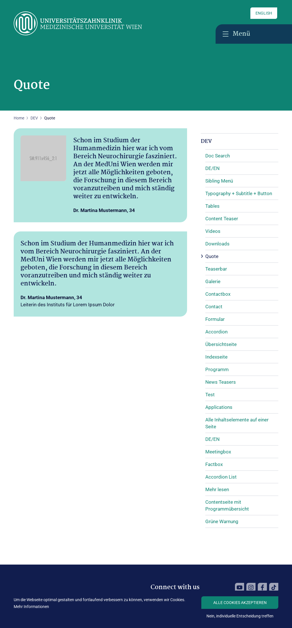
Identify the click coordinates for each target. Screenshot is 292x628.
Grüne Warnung (221, 521)
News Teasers (220, 382)
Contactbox (217, 294)
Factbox (214, 464)
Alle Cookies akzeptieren (240, 602)
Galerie (212, 281)
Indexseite (216, 357)
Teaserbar (216, 269)
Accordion (216, 332)
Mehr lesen (217, 489)
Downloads (217, 244)
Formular (215, 319)
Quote (211, 256)
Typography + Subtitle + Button (238, 193)
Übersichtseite (221, 344)
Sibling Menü (219, 181)
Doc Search (217, 156)
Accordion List (221, 477)
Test (210, 394)
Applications (218, 407)
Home (19, 118)
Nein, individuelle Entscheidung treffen (239, 616)
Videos (212, 231)
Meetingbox (218, 452)
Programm (217, 369)
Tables (212, 206)
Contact (213, 306)
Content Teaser (221, 218)
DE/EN (212, 168)
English (264, 13)
